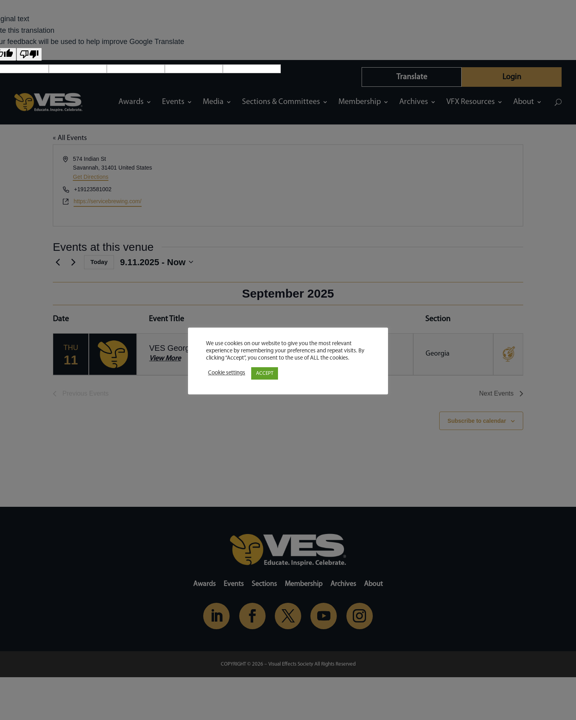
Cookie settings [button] (226, 373)
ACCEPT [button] (264, 373)
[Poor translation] (29, 54)
